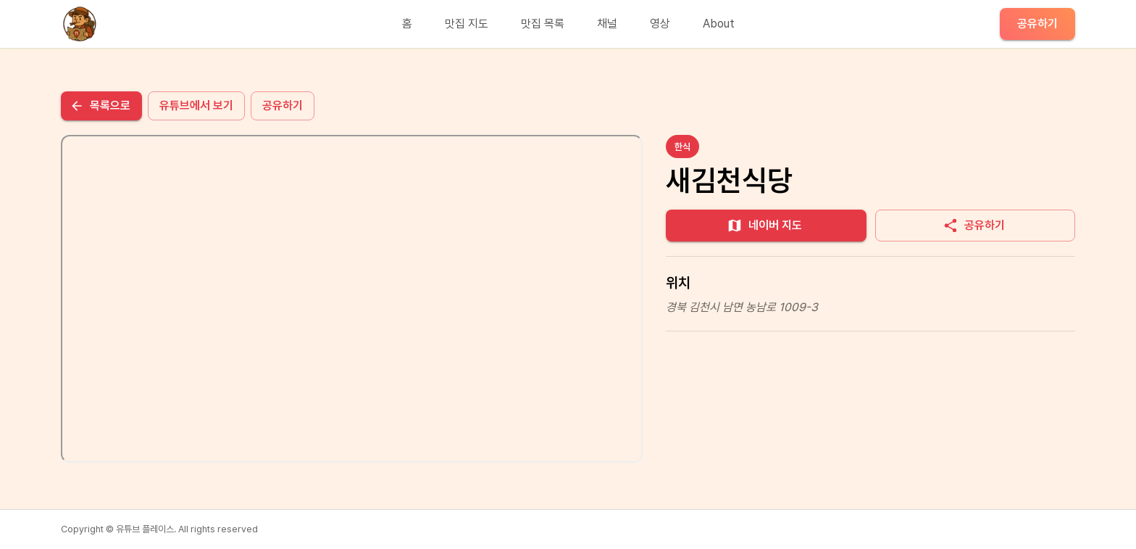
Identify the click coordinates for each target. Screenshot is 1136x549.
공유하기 (1037, 23)
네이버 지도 (764, 226)
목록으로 (100, 106)
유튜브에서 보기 (196, 105)
